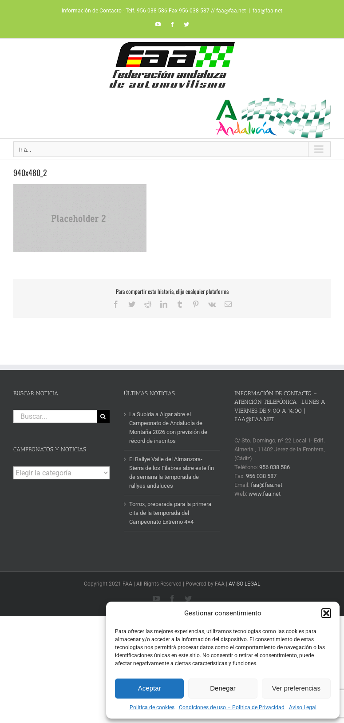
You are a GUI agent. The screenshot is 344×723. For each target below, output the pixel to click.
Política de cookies (152, 707)
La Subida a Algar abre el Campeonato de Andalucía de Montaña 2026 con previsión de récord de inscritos (168, 427)
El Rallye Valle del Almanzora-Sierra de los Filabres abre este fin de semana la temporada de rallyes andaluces (171, 472)
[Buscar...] (55, 416)
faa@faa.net (267, 11)
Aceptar (149, 688)
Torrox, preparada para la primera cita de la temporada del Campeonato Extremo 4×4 (170, 513)
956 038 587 (261, 476)
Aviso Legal (302, 707)
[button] (326, 613)
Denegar (223, 688)
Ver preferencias (296, 688)
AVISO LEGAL (244, 584)
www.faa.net (265, 493)
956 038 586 (274, 467)
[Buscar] (103, 416)
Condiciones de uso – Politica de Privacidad (232, 707)
